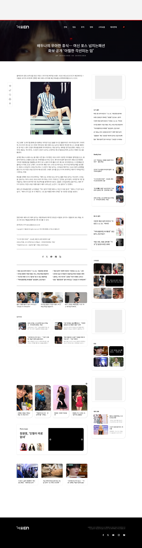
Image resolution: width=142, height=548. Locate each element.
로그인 (123, 527)
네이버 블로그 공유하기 (56, 257)
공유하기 (10, 90)
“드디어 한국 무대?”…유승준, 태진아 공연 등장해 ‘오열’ (33, 239)
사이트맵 (120, 527)
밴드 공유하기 (60, 257)
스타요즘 (101, 27)
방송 (74, 27)
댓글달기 (10, 95)
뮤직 (82, 27)
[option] (66, 439)
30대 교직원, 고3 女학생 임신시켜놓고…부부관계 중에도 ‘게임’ (36, 242)
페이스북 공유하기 (43, 257)
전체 (65, 27)
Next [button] (82, 439)
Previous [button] (50, 439)
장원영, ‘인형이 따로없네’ (31, 435)
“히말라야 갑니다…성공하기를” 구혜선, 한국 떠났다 (32, 245)
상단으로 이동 (10, 103)
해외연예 (113, 27)
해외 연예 (96, 411)
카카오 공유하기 (51, 257)
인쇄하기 (10, 99)
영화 (91, 27)
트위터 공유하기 (47, 257)
